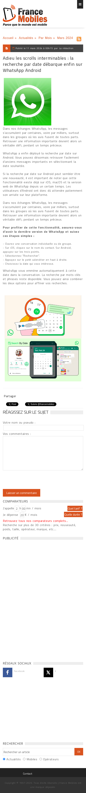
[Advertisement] (31, 600)
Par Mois (45, 38)
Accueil (8, 38)
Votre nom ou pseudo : (19, 422)
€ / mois (31, 515)
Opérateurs (51, 759)
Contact (27, 774)
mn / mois (33, 508)
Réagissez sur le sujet (25, 412)
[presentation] (34, 479)
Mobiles (32, 759)
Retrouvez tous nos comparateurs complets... (35, 520)
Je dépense (11, 515)
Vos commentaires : (17, 434)
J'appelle (8, 508)
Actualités (26, 38)
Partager (10, 396)
